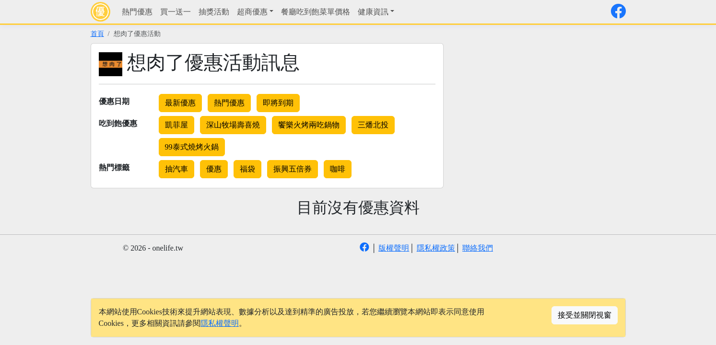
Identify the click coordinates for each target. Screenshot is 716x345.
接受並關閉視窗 (584, 315)
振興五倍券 (292, 169)
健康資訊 (373, 12)
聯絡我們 (477, 248)
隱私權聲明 (219, 323)
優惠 (214, 169)
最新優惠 (180, 103)
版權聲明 (393, 248)
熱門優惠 (137, 12)
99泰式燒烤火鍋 (192, 147)
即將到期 (278, 103)
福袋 (247, 169)
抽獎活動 (214, 12)
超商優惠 (252, 12)
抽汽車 (176, 169)
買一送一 (175, 12)
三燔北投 (373, 125)
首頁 (97, 33)
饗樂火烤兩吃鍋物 (309, 125)
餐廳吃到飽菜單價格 (315, 12)
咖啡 (337, 169)
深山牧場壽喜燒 (233, 125)
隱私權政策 (436, 248)
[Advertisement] (535, 110)
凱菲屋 (176, 125)
